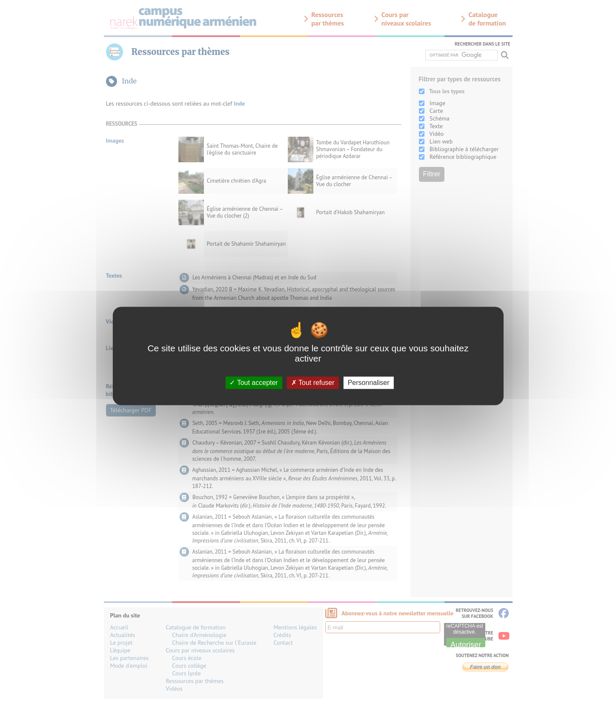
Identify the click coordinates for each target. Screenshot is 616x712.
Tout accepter (253, 382)
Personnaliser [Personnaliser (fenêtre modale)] (369, 382)
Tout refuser (313, 382)
